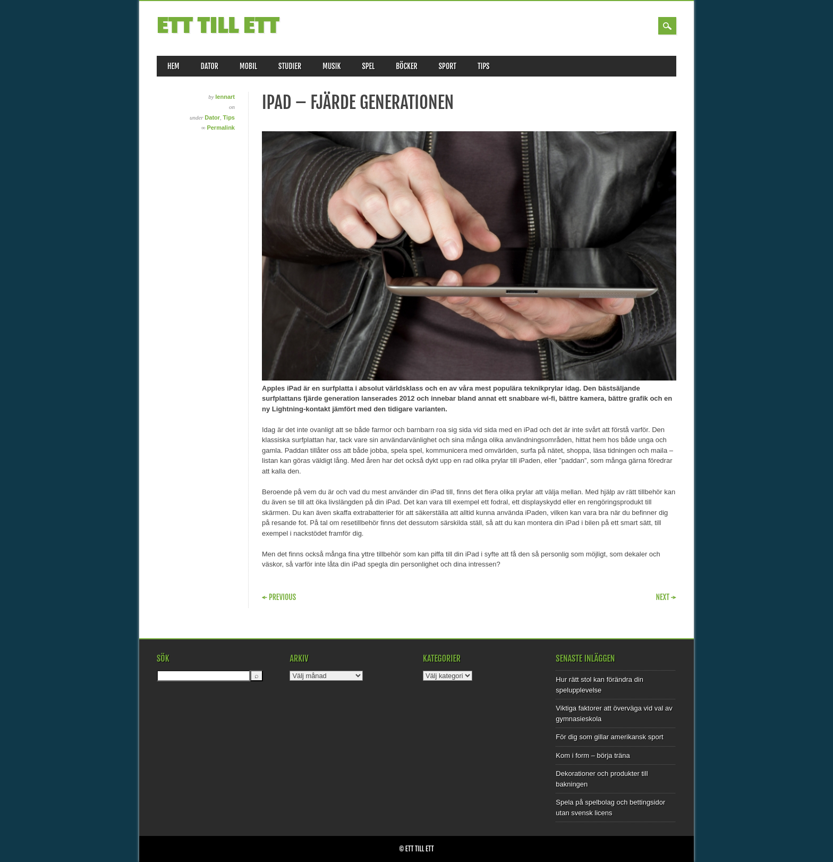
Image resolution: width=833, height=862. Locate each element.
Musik (331, 66)
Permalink (221, 127)
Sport (447, 66)
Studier (289, 66)
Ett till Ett (218, 26)
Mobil (248, 66)
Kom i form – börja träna (593, 755)
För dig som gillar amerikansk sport (609, 737)
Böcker (407, 66)
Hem (173, 66)
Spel (368, 66)
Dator (209, 66)
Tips (484, 66)
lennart (225, 97)
